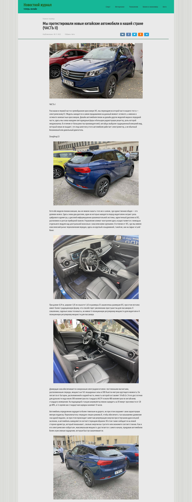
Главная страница (49, 19)
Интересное (119, 7)
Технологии (133, 7)
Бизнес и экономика (150, 7)
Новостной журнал (37, 5)
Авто (165, 7)
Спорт (108, 7)
